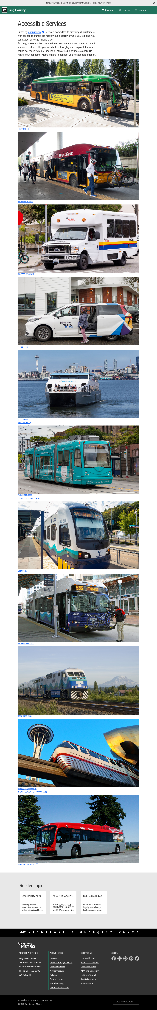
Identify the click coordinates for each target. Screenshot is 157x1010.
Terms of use (46, 1000)
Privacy (34, 1000)
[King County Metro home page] (28, 945)
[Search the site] (140, 10)
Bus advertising (56, 983)
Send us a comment (90, 962)
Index (22, 932)
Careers (53, 958)
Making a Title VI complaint (88, 975)
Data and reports (57, 979)
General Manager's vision (61, 962)
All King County (126, 1001)
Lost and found (87, 958)
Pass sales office (88, 966)
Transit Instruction (111, 35)
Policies (53, 975)
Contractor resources (59, 987)
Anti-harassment (88, 979)
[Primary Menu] (152, 10)
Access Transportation (113, 31)
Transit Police (87, 983)
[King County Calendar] (108, 10)
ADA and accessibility (90, 971)
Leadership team (57, 966)
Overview (107, 27)
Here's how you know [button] (101, 3)
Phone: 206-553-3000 (29, 971)
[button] (154, 3)
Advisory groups (57, 971)
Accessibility (23, 1000)
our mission (34, 32)
